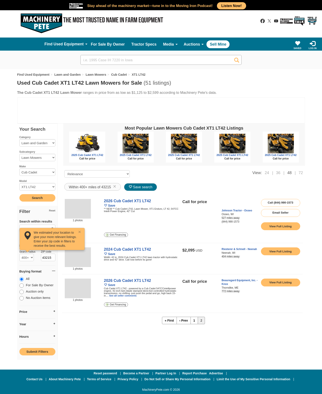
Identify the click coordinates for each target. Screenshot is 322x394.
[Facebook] (138, 385)
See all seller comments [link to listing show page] (123, 295)
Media (168, 44)
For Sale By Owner (108, 44)
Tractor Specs (144, 44)
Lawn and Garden (67, 74)
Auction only (31, 292)
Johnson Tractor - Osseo (237, 210)
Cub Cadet (119, 74)
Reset (52, 210)
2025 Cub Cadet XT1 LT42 (87, 155)
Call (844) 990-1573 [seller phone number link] (280, 202)
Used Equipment (69, 44)
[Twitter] (161, 385)
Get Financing (116, 234)
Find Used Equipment (33, 74)
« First (169, 320)
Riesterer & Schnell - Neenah (239, 249)
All (24, 279)
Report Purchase (194, 373)
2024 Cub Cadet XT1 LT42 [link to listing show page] (127, 249)
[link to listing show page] (280, 226)
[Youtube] (183, 385)
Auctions (192, 44)
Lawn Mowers (96, 74)
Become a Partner (136, 373)
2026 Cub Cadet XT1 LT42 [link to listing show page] (127, 201)
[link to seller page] (230, 204)
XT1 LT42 (138, 74)
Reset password (105, 373)
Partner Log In (165, 373)
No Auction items (35, 298)
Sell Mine (218, 44)
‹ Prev (183, 320)
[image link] (78, 209)
